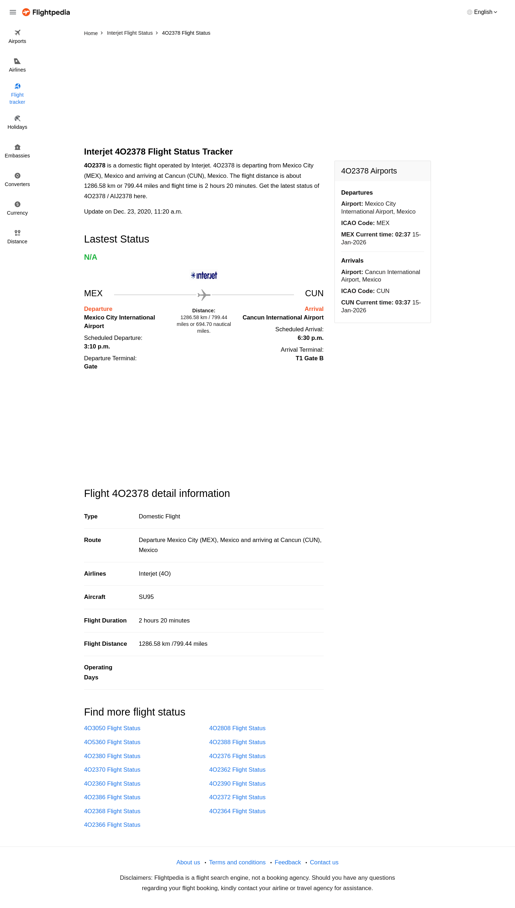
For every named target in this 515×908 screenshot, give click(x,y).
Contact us (324, 862)
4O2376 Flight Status (237, 756)
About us (188, 862)
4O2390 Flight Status (237, 783)
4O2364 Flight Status (237, 811)
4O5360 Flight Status (112, 742)
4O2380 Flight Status (112, 756)
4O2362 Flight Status (237, 769)
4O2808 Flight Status (237, 728)
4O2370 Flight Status (112, 769)
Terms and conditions (237, 862)
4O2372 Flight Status (237, 797)
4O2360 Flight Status (112, 783)
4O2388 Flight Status (237, 742)
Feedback (288, 862)
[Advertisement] (257, 93)
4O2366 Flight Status (112, 824)
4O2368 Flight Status (112, 811)
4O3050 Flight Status (112, 728)
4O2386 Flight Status (112, 797)
